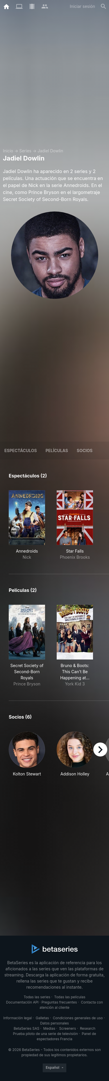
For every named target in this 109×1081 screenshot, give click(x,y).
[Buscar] (103, 6)
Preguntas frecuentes (59, 1002)
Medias (49, 1028)
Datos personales (54, 1023)
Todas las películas (69, 997)
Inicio (8, 150)
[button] (27, 754)
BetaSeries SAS (26, 1028)
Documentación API (22, 1002)
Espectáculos (20, 450)
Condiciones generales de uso (78, 1018)
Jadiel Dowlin (50, 150)
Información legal (17, 1018)
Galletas (42, 1018)
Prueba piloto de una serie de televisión (45, 1033)
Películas (57, 450)
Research (87, 1028)
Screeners (67, 1028)
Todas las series (37, 997)
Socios (84, 450)
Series (25, 150)
